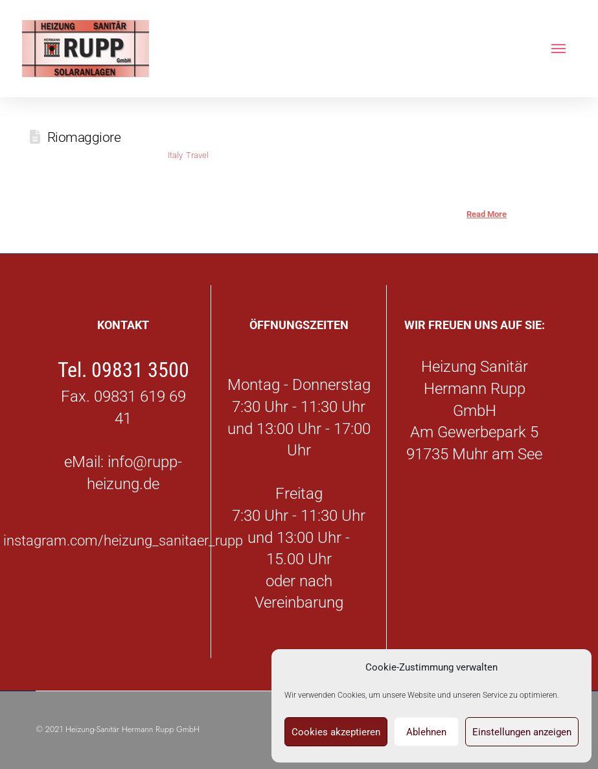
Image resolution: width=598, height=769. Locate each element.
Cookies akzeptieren (336, 732)
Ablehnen (426, 732)
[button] (558, 48)
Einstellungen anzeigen (521, 732)
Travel (197, 155)
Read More (486, 214)
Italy (175, 155)
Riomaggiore (84, 137)
